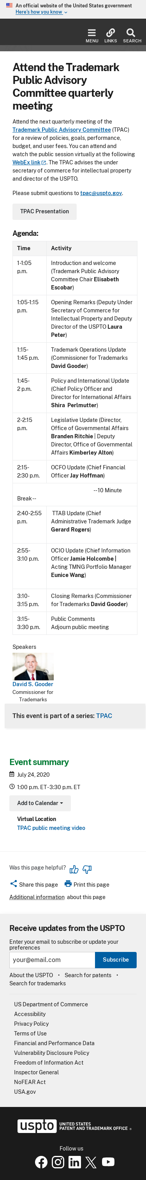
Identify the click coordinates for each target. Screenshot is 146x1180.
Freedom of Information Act (48, 1063)
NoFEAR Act (30, 1082)
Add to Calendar (39, 804)
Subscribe (116, 960)
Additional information (37, 897)
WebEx (29, 162)
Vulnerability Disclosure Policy (51, 1053)
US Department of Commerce (51, 1004)
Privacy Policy (31, 1024)
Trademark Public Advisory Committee (61, 130)
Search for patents (88, 975)
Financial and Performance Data (54, 1043)
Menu (92, 36)
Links (110, 36)
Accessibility (30, 1014)
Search (130, 36)
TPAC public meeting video (51, 828)
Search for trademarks (37, 983)
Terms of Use (30, 1033)
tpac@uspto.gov (101, 193)
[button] (33, 886)
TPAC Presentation (44, 211)
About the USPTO (31, 975)
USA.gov (25, 1092)
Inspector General (36, 1072)
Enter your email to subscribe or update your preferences (63, 945)
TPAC (104, 715)
